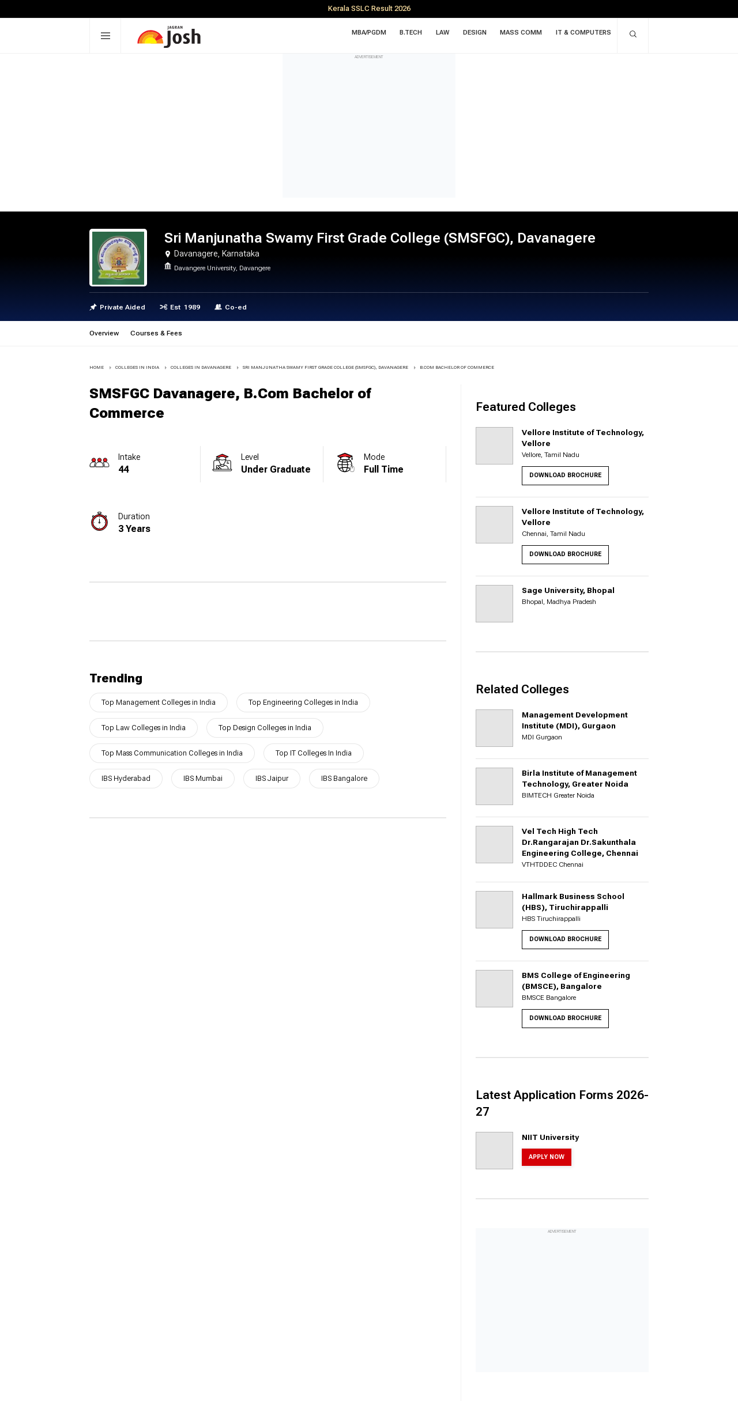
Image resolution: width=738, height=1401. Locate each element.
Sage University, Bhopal (568, 590)
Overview (104, 333)
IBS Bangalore (344, 778)
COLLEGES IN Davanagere (201, 367)
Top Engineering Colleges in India (303, 702)
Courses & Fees (156, 333)
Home (96, 367)
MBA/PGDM (379, 34)
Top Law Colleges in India (143, 727)
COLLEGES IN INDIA (137, 367)
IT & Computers (583, 34)
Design (479, 34)
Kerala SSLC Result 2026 (369, 8)
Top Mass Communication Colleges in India (172, 753)
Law (448, 34)
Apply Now (546, 1157)
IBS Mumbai (203, 778)
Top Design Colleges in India (265, 727)
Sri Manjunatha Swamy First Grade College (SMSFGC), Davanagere (325, 367)
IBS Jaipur (271, 778)
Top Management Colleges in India (158, 702)
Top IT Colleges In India (314, 753)
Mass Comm (523, 34)
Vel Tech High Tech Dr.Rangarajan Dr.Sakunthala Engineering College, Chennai (580, 842)
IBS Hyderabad (125, 778)
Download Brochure (565, 475)
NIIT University (550, 1137)
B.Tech (419, 34)
